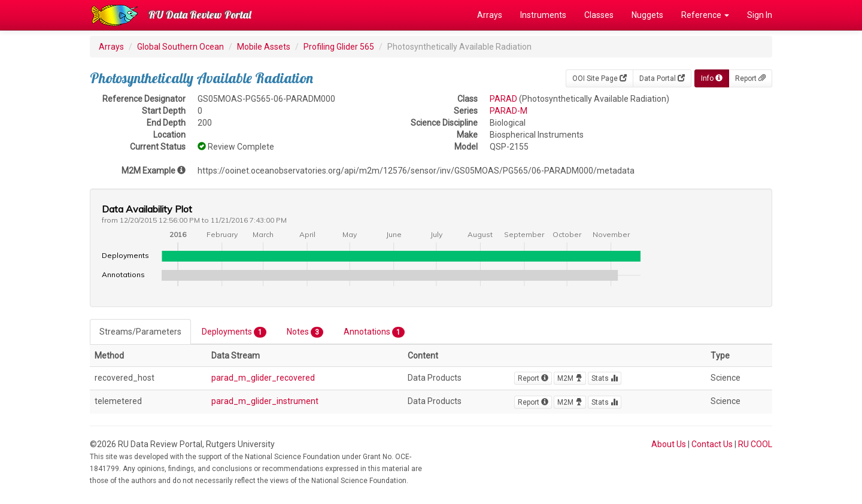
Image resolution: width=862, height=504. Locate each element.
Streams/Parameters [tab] (140, 331)
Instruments (543, 15)
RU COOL (755, 444)
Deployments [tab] (234, 332)
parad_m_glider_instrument (264, 401)
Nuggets (647, 15)
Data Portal (662, 78)
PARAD (503, 99)
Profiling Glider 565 (338, 46)
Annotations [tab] (374, 332)
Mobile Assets (263, 46)
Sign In (759, 15)
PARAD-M (508, 111)
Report (750, 78)
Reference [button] (705, 15)
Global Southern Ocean (180, 46)
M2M (569, 378)
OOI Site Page (599, 78)
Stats (604, 378)
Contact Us (712, 444)
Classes (599, 15)
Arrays (489, 15)
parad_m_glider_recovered (263, 377)
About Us (668, 444)
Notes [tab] (305, 332)
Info (712, 78)
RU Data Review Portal (199, 15)
